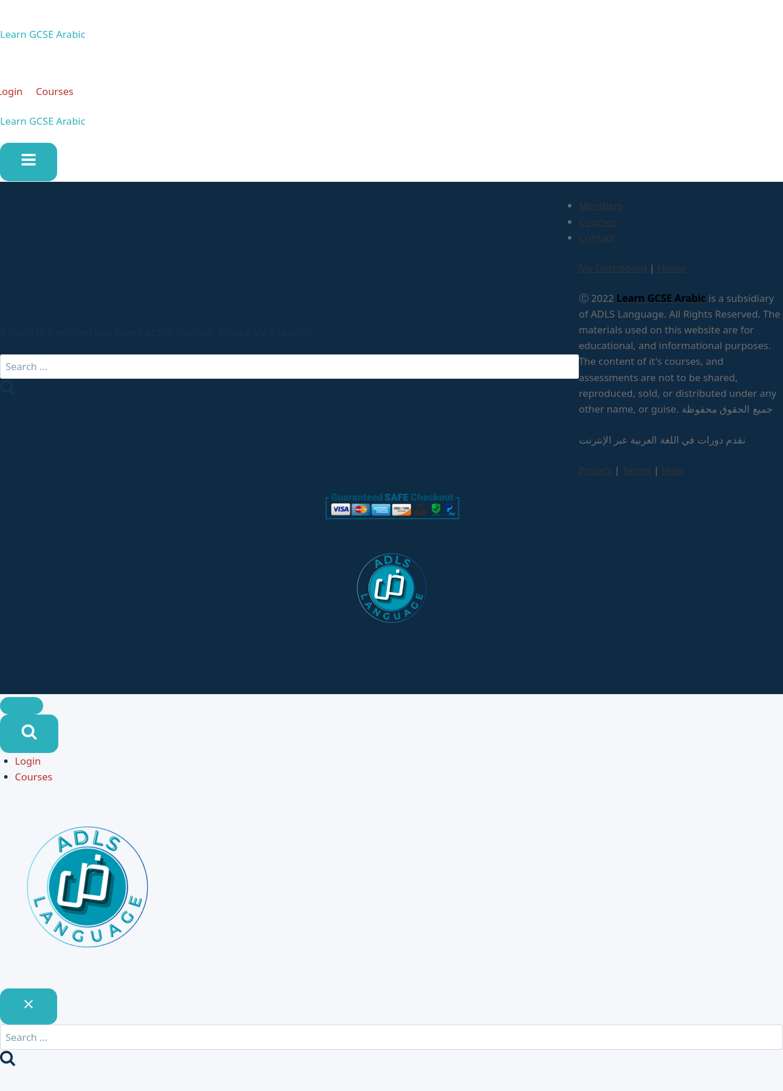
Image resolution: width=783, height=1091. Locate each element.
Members (601, 210)
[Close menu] (21, 710)
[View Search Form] (29, 738)
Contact (597, 242)
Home (671, 273)
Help (672, 475)
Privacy (595, 475)
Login (28, 765)
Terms (637, 475)
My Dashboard (613, 273)
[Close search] (28, 1011)
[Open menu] (28, 166)
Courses (64, 93)
